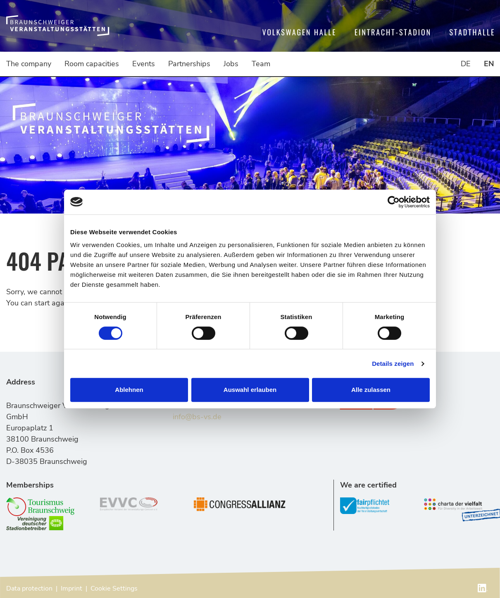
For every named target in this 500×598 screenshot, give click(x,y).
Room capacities (91, 64)
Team (261, 64)
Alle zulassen (370, 389)
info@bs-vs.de (197, 417)
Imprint (71, 588)
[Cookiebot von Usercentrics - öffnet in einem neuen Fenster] (393, 202)
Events (143, 64)
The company (28, 64)
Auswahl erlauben (250, 389)
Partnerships (189, 64)
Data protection (29, 588)
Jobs (231, 64)
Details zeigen (393, 363)
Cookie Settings (114, 588)
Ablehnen (129, 389)
